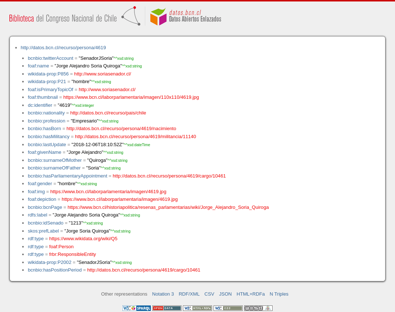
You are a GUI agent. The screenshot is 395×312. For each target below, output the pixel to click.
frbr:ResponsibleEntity (72, 254)
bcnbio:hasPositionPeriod (55, 270)
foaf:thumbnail (43, 97)
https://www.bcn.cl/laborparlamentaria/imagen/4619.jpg (108, 191)
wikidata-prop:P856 (48, 74)
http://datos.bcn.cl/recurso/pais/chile (108, 113)
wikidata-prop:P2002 (49, 262)
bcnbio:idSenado (45, 223)
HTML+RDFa (250, 294)
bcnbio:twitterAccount (50, 58)
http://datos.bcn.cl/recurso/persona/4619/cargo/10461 (169, 176)
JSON (225, 294)
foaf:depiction (42, 199)
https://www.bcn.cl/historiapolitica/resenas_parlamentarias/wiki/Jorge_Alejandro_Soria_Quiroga (168, 207)
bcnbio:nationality (46, 113)
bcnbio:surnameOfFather (54, 168)
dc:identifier (40, 105)
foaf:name (38, 66)
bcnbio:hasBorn (44, 128)
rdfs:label (37, 215)
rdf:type (36, 238)
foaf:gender (40, 183)
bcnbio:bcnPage (45, 207)
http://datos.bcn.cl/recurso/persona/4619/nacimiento (121, 128)
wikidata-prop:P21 (47, 81)
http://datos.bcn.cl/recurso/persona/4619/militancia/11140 (135, 136)
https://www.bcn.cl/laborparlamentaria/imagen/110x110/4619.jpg (131, 97)
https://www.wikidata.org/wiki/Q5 (83, 238)
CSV (209, 294)
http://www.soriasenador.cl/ (102, 74)
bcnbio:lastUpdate (47, 144)
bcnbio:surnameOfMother (55, 160)
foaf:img (36, 191)
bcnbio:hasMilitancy (48, 136)
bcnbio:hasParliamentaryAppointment (67, 176)
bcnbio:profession (46, 121)
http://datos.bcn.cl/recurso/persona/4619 (63, 47)
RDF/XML (189, 294)
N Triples (279, 294)
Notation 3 (163, 294)
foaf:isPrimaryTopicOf (50, 89)
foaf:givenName (44, 152)
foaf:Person (61, 246)
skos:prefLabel (43, 231)
